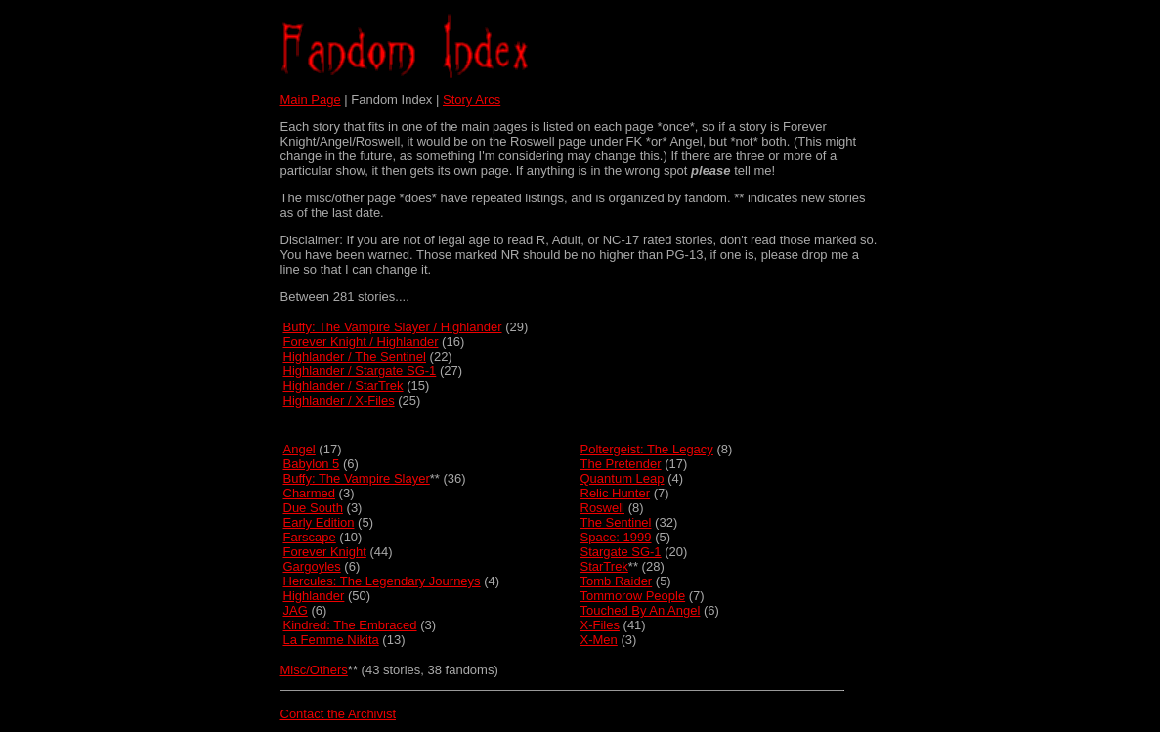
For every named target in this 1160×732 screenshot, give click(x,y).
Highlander (314, 595)
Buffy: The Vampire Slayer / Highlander (392, 327)
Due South (313, 507)
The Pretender (621, 463)
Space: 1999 (616, 537)
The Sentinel (616, 522)
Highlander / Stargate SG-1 (360, 371)
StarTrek (604, 566)
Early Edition (319, 522)
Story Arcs (471, 99)
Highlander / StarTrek (343, 385)
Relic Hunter (615, 493)
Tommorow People (633, 595)
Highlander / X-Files (339, 400)
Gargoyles (312, 566)
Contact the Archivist (338, 714)
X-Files (600, 625)
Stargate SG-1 (621, 551)
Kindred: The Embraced (350, 625)
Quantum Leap (622, 478)
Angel (299, 449)
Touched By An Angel (640, 610)
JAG (295, 610)
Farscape (309, 537)
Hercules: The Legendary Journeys (382, 581)
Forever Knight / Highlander (361, 341)
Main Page (310, 99)
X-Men (599, 639)
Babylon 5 (311, 463)
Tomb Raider (616, 581)
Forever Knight (324, 551)
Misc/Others (314, 670)
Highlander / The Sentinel (354, 356)
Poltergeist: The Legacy (646, 449)
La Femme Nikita (331, 639)
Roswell (602, 507)
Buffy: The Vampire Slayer (356, 478)
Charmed (309, 493)
